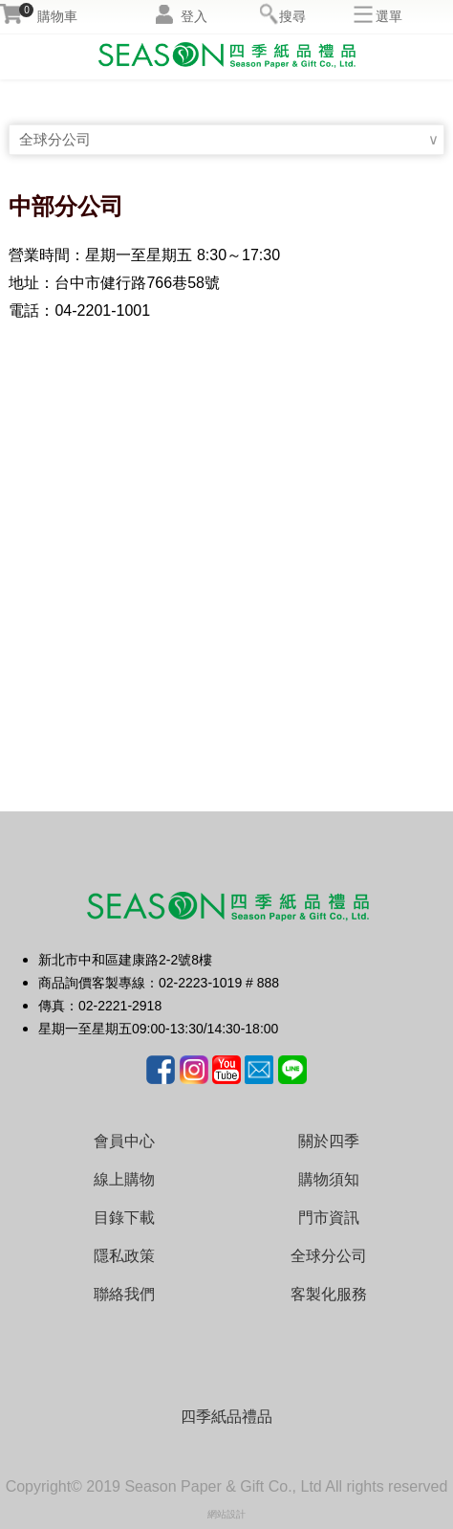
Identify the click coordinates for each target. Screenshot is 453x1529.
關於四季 (328, 1141)
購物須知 (328, 1179)
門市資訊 (328, 1217)
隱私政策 (124, 1256)
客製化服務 (329, 1294)
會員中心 (124, 1141)
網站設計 (226, 1514)
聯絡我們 (124, 1294)
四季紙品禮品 (226, 1416)
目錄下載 (124, 1217)
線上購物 (124, 1179)
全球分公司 (57, 139)
